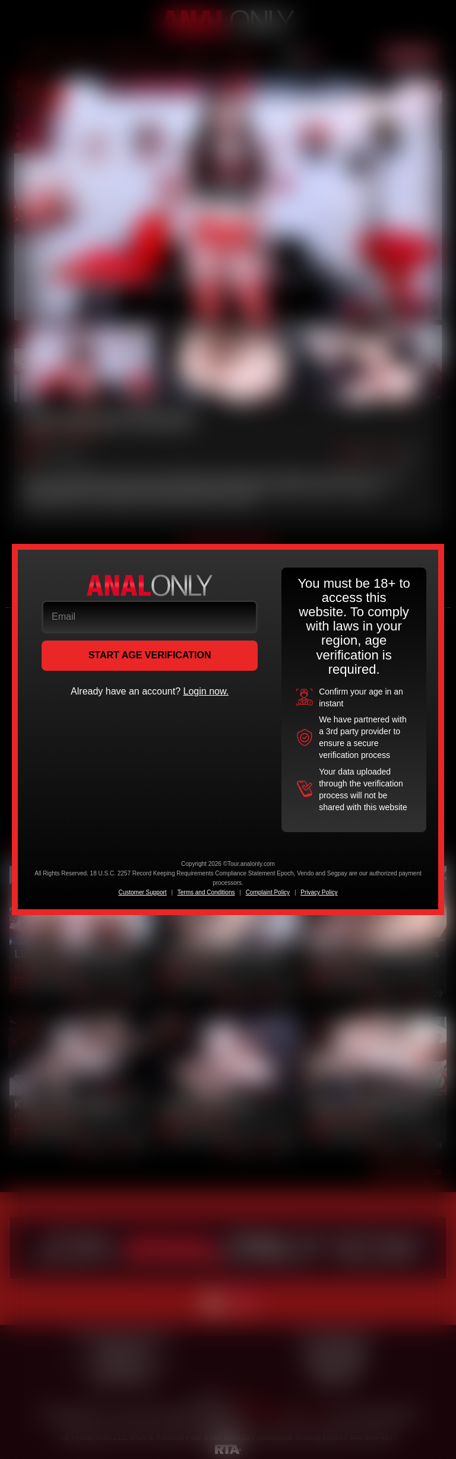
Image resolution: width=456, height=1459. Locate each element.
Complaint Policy (268, 892)
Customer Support (142, 892)
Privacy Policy (318, 892)
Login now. (206, 691)
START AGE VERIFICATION (149, 655)
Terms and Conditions (206, 892)
